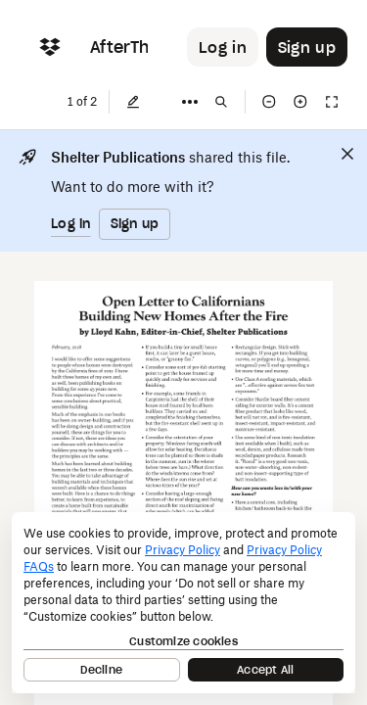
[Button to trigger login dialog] (222, 47)
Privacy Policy (182, 549)
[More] (190, 102)
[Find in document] (221, 102)
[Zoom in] (300, 102)
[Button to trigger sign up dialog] (306, 47)
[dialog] (183, 602)
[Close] (347, 153)
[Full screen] (331, 102)
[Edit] (133, 102)
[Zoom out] (269, 102)
